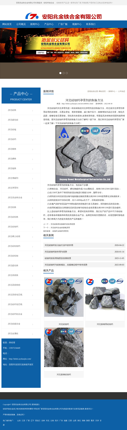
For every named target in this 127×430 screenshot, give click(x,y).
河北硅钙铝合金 (15, 314)
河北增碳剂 (13, 178)
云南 (52, 421)
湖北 (79, 421)
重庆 (92, 421)
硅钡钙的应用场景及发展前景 (58, 258)
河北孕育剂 (13, 188)
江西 (70, 421)
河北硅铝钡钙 (14, 246)
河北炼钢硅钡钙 (64, 374)
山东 (19, 421)
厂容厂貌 (62, 24)
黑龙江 (37, 421)
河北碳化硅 (13, 120)
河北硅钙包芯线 (15, 304)
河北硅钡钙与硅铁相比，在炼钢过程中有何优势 (66, 265)
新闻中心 (35, 24)
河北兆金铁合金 (15, 197)
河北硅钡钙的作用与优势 (56, 252)
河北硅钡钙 (13, 227)
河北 (47, 421)
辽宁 (32, 421)
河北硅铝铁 (13, 217)
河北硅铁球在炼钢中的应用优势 (62, 224)
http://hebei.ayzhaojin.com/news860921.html (77, 104)
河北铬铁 (12, 149)
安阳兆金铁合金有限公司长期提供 (29, 3)
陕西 (88, 421)
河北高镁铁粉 (14, 285)
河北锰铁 (12, 168)
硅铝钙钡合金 (49, 3)
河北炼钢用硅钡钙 (105, 324)
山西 (74, 421)
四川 (56, 421)
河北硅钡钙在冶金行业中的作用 (59, 245)
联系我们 (90, 24)
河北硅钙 (12, 139)
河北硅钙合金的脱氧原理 (60, 228)
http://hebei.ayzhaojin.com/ (20, 359)
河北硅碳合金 (14, 324)
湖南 (83, 421)
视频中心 (77, 24)
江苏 (23, 421)
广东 (61, 421)
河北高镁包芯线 (15, 295)
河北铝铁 (12, 207)
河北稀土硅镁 (14, 236)
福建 (65, 421)
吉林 (43, 421)
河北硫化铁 (13, 265)
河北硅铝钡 (13, 256)
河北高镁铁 (13, 275)
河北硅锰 (12, 129)
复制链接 (35, 404)
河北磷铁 (12, 159)
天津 (97, 421)
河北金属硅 (13, 333)
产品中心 (49, 24)
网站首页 (7, 24)
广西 (28, 421)
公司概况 (21, 24)
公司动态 (121, 91)
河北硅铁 (12, 110)
